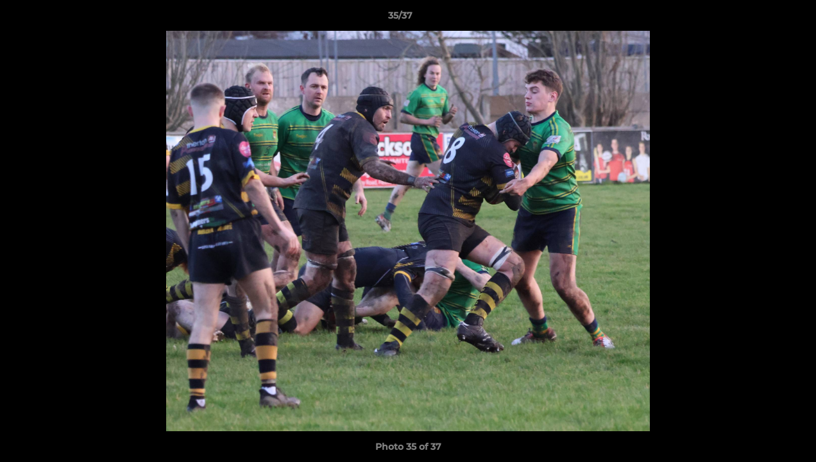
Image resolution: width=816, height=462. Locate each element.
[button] (762, 18)
